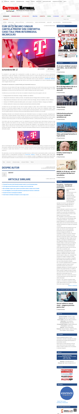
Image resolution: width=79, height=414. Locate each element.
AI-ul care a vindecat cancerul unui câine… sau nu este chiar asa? (67, 68)
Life (63, 16)
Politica (35, 16)
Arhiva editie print (47, 1)
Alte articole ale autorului (48, 168)
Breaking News (15, 16)
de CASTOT (41, 69)
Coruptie (42, 16)
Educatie (5, 19)
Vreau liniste (61, 107)
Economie (56, 16)
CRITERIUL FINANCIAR (62, 402)
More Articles (73, 289)
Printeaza (51, 69)
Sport (69, 16)
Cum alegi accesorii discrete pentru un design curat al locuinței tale (18, 186)
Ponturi (33, 1)
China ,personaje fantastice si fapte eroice (67, 135)
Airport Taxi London (61, 401)
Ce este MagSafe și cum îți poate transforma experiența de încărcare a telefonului (21, 190)
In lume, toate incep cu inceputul (64, 153)
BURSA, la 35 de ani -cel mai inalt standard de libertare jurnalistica (66, 173)
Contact (27, 1)
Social (49, 16)
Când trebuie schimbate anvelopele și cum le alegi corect (16, 194)
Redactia (13, 1)
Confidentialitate (20, 1)
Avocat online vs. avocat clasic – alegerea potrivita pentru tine (65, 305)
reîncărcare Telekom (30, 154)
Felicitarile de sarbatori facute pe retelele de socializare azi (65, 115)
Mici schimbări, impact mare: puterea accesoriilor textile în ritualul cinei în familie (21, 188)
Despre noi (6, 1)
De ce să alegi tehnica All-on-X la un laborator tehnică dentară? (67, 88)
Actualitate (26, 16)
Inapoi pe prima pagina (49, 25)
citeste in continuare (72, 285)
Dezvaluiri (6, 16)
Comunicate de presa (57, 1)
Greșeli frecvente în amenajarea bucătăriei (12, 192)
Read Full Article (61, 72)
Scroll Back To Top (50, 167)
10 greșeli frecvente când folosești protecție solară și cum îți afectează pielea (20, 184)
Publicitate (38, 1)
